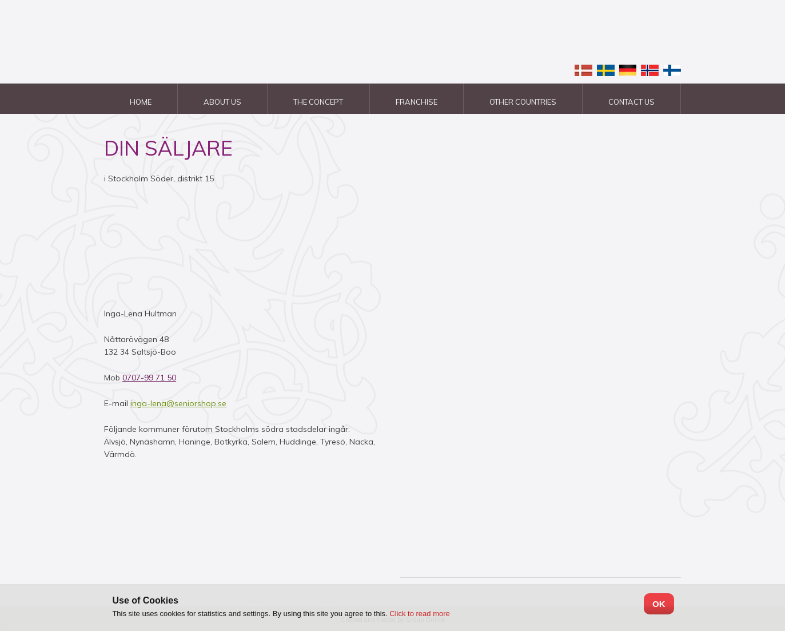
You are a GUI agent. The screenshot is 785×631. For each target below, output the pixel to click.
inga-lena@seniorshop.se (178, 403)
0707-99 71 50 (149, 377)
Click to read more (419, 613)
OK (659, 604)
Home (141, 101)
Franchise (416, 101)
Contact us (631, 101)
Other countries (522, 101)
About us (222, 101)
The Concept (318, 101)
